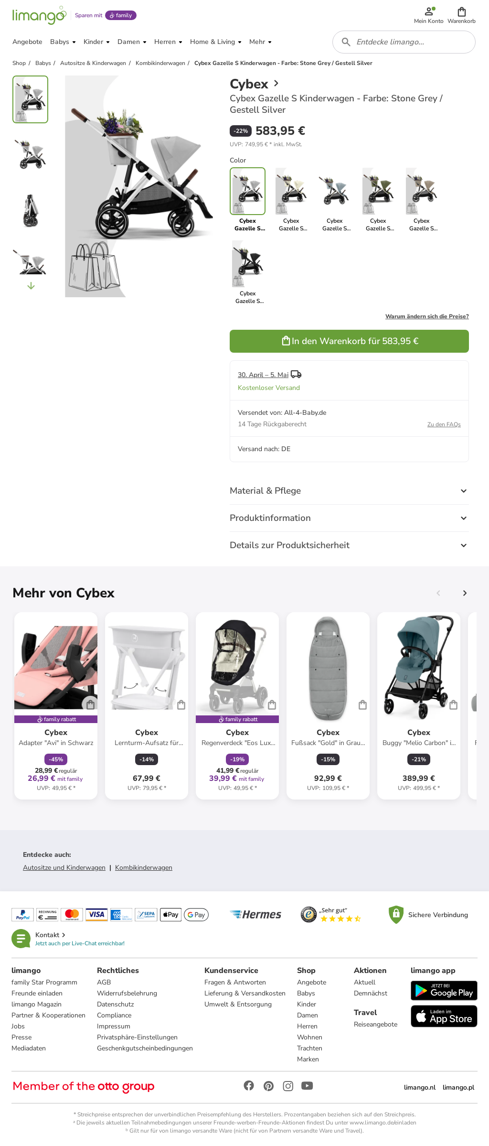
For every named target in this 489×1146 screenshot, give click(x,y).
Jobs (18, 1026)
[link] (291, 199)
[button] (461, 15)
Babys (306, 993)
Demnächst (370, 993)
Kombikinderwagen (143, 867)
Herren (307, 1026)
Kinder (306, 1004)
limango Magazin (36, 1004)
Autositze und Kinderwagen (64, 867)
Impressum (113, 1026)
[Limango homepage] (39, 15)
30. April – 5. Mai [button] (263, 374)
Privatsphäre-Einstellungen (137, 1037)
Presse (21, 1037)
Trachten (309, 1048)
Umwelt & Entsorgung (238, 1004)
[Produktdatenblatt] (55, 706)
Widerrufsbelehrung (127, 993)
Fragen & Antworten (235, 982)
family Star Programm (44, 982)
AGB (104, 982)
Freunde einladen (37, 993)
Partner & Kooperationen (48, 1015)
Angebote (311, 982)
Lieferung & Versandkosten (245, 993)
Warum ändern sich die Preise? (427, 316)
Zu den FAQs (444, 424)
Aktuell (364, 982)
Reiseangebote (375, 1024)
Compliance (114, 1015)
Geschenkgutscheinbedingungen (145, 1048)
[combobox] (404, 42)
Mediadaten (28, 1048)
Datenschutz (115, 1004)
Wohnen (309, 1037)
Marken (308, 1059)
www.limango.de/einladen (383, 1122)
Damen (307, 1015)
